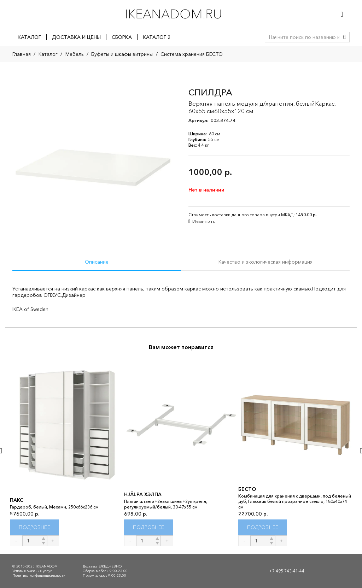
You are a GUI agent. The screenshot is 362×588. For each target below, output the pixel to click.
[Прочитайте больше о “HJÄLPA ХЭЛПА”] (148, 527)
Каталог (48, 54)
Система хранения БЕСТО (191, 54)
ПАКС (16, 500)
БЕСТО (247, 489)
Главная (21, 54)
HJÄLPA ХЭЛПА (143, 495)
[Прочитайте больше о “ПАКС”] (34, 527)
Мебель (74, 54)
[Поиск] (344, 37)
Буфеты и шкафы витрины (122, 54)
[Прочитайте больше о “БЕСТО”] (262, 527)
